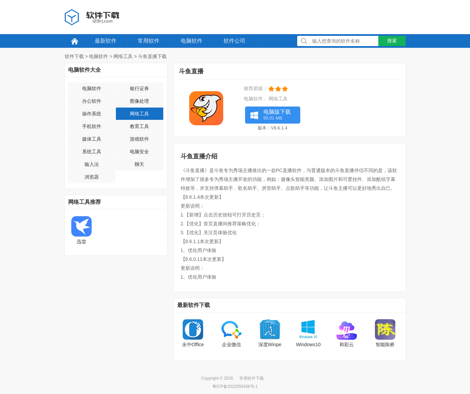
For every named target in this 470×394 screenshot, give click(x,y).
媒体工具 (91, 139)
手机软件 (91, 126)
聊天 (139, 164)
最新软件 (106, 41)
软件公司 (234, 41)
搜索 (392, 40)
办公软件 (91, 101)
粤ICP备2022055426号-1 (235, 386)
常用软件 (149, 41)
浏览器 (92, 177)
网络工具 (123, 56)
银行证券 (139, 88)
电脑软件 (191, 41)
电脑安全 (139, 151)
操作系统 (91, 113)
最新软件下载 (193, 305)
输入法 (92, 164)
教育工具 (139, 126)
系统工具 (91, 151)
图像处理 (139, 101)
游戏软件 (139, 139)
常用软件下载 (251, 378)
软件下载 (74, 56)
